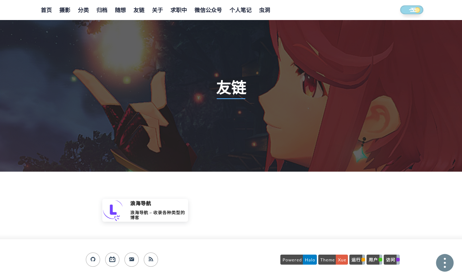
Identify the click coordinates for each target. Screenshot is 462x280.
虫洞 (264, 10)
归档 (101, 10)
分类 (83, 10)
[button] (405, 10)
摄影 (64, 10)
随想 (120, 10)
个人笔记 (241, 10)
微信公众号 (208, 10)
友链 (138, 10)
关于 (157, 10)
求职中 (179, 10)
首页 (46, 10)
